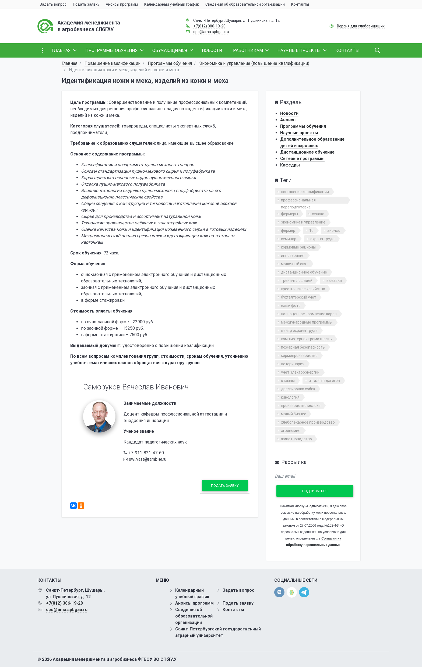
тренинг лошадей (296, 280)
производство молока (301, 405)
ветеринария (292, 364)
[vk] (279, 592)
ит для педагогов (324, 380)
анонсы (333, 230)
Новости (289, 113)
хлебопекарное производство (308, 422)
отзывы (288, 380)
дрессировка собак (298, 389)
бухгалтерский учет (298, 297)
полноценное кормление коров (309, 314)
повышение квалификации (305, 192)
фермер (288, 230)
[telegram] (304, 592)
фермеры (289, 214)
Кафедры (290, 165)
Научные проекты (299, 132)
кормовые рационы (298, 247)
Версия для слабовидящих (361, 26)
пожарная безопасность (303, 347)
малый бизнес (293, 414)
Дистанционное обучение (307, 152)
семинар (288, 239)
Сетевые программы (302, 158)
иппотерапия (292, 255)
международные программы (306, 322)
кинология (290, 397)
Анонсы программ (194, 603)
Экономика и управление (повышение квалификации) (254, 63)
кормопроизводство (299, 355)
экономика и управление (303, 222)
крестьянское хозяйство (303, 289)
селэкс (318, 214)
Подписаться (315, 491)
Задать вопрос (238, 590)
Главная (69, 63)
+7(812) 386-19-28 (209, 26)
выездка (334, 280)
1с (311, 230)
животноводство (296, 439)
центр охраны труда (299, 330)
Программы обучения (170, 63)
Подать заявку (225, 486)
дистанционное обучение (304, 272)
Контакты (233, 609)
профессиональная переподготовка (298, 201)
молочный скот (294, 264)
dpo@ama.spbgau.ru (211, 32)
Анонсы (288, 119)
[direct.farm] (292, 592)
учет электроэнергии (300, 372)
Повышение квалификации (112, 63)
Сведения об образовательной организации (194, 616)
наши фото (291, 305)
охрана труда (322, 239)
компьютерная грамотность (306, 339)
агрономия (290, 430)
